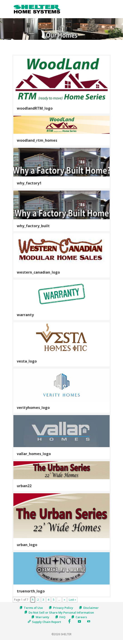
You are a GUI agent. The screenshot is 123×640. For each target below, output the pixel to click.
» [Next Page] (64, 600)
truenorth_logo (31, 591)
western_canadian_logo (38, 272)
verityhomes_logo (33, 407)
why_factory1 (29, 183)
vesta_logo (27, 361)
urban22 (24, 485)
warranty (25, 314)
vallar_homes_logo (34, 453)
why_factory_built (33, 225)
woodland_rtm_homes (37, 140)
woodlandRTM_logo (35, 108)
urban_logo (27, 544)
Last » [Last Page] (72, 600)
